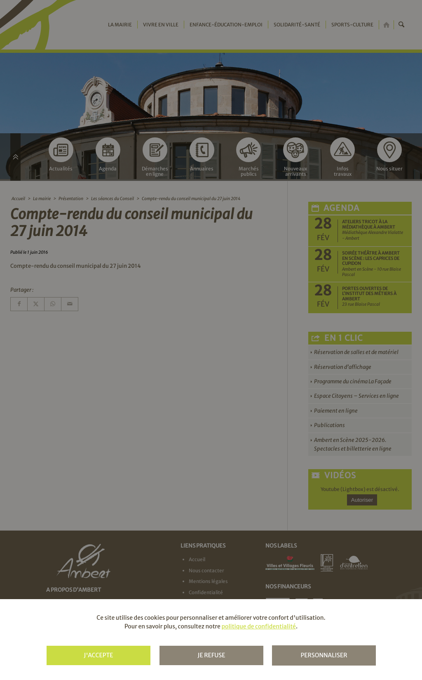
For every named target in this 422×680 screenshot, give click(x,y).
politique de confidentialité (258, 626)
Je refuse (211, 655)
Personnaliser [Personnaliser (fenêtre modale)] (323, 655)
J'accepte (98, 655)
